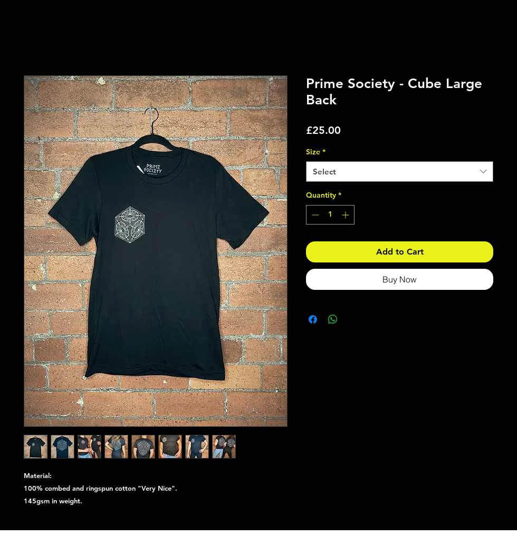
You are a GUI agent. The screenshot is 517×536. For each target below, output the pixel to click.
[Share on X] (353, 319)
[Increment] (346, 215)
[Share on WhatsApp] (333, 319)
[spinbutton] (330, 215)
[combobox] (399, 171)
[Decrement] (314, 215)
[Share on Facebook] (313, 319)
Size (315, 152)
